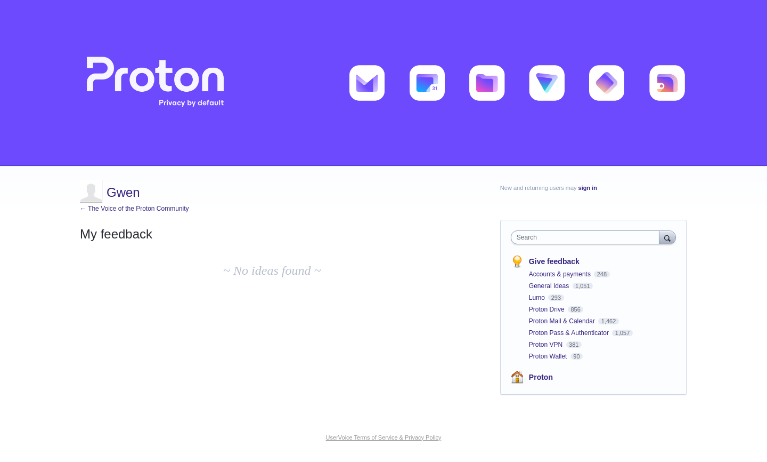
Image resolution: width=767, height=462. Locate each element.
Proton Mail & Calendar (563, 321)
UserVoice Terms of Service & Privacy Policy (384, 437)
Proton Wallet (549, 356)
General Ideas (550, 286)
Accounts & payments (560, 274)
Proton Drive (547, 309)
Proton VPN (547, 344)
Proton (541, 377)
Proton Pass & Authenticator (569, 333)
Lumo (537, 297)
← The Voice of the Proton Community (134, 208)
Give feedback (554, 261)
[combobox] (587, 237)
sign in (587, 188)
